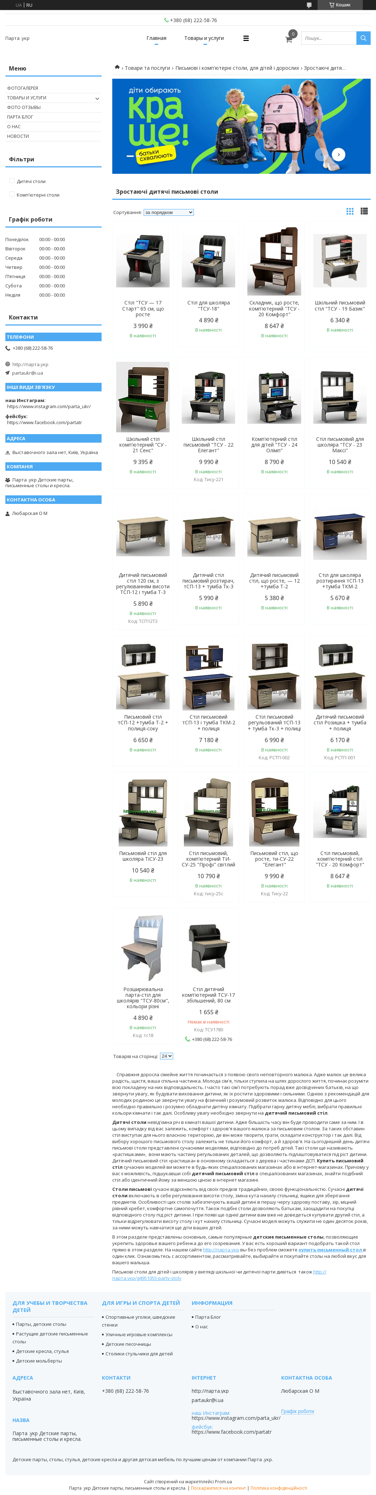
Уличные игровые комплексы (138, 1334)
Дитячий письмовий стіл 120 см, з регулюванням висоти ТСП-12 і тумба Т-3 (143, 583)
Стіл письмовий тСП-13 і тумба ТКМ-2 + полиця (208, 722)
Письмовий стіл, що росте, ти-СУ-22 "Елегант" (274, 859)
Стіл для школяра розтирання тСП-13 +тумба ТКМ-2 (340, 580)
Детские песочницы (128, 1344)
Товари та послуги (147, 67)
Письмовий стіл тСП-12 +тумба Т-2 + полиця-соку (143, 722)
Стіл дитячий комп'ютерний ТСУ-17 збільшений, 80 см (208, 995)
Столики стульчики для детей (139, 1353)
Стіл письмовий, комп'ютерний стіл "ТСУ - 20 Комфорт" (340, 859)
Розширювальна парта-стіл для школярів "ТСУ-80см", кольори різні (143, 997)
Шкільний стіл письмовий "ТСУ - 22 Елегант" (208, 444)
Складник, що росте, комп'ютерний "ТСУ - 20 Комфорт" (274, 308)
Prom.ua (223, 1482)
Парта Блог (20, 117)
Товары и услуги (204, 38)
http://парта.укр (221, 1249)
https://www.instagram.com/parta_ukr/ (49, 406)
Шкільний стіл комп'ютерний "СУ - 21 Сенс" (143, 444)
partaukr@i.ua (27, 373)
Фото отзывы (24, 107)
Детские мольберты (39, 1361)
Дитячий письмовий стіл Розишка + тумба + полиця (340, 722)
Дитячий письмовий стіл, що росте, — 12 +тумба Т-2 (274, 580)
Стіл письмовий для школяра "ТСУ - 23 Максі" (340, 444)
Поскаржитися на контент (218, 1488)
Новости (18, 136)
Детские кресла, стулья (42, 1351)
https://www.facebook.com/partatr (44, 422)
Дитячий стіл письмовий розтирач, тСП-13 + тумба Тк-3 (208, 580)
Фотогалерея (22, 88)
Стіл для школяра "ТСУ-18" (208, 305)
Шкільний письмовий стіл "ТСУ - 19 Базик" (340, 305)
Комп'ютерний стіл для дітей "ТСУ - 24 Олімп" (274, 444)
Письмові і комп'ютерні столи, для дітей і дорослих (237, 67)
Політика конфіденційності (279, 1488)
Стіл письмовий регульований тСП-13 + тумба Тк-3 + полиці (274, 722)
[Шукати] (363, 38)
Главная (156, 38)
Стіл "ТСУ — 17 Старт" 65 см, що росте (143, 308)
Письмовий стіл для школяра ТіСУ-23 (143, 856)
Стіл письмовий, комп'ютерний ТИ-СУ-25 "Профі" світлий (208, 859)
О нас (14, 127)
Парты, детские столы (41, 1324)
